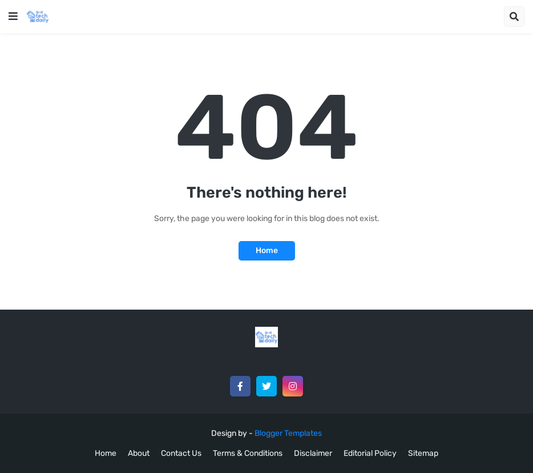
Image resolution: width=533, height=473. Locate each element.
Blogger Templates (288, 433)
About (139, 453)
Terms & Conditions (247, 453)
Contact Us (181, 453)
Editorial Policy (370, 453)
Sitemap (423, 453)
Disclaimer (313, 453)
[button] (13, 16)
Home (267, 250)
